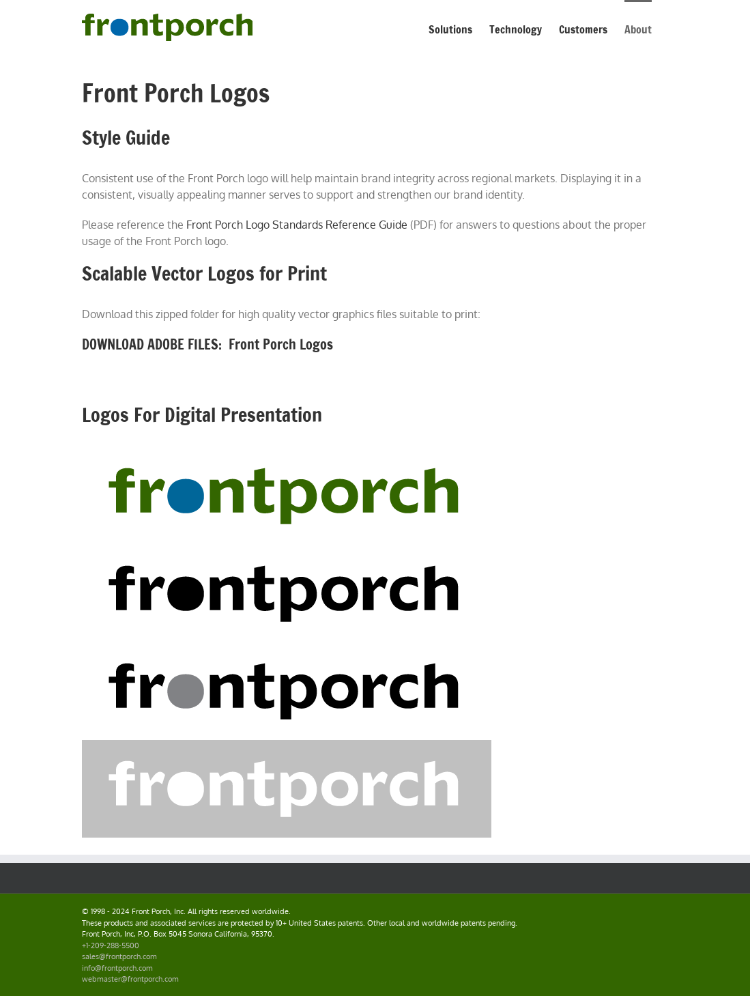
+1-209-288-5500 (110, 945)
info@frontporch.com (117, 968)
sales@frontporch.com (119, 956)
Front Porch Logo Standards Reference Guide (296, 224)
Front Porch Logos (281, 344)
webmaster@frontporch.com (130, 979)
